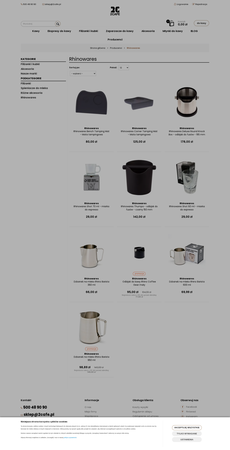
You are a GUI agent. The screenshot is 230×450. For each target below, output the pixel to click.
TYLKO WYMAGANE (187, 433)
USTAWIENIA (186, 439)
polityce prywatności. (70, 437)
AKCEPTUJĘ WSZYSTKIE (186, 427)
